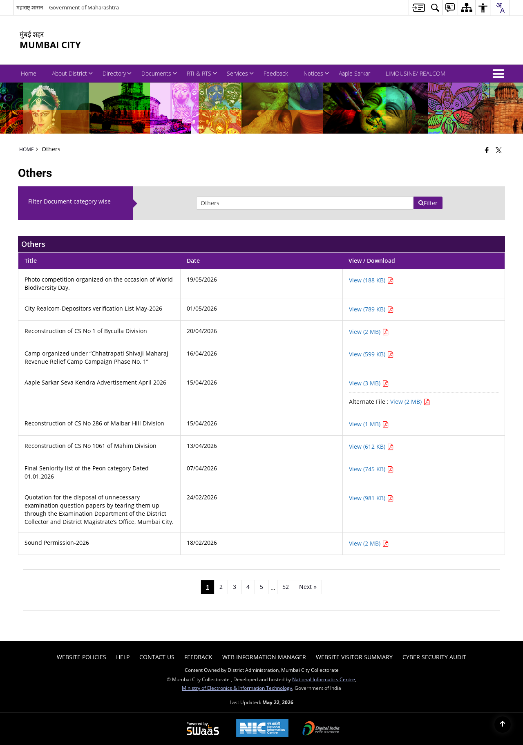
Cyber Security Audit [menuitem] (434, 657)
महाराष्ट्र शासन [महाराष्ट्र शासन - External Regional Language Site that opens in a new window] (29, 7)
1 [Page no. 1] (207, 587)
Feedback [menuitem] (276, 73)
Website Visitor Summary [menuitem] (354, 657)
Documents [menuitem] (159, 73)
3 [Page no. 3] (234, 587)
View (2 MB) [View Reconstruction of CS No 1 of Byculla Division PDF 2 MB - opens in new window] (369, 332)
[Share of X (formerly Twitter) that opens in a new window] (499, 150)
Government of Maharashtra (84, 7)
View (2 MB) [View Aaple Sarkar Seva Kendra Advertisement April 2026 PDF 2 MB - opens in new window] (410, 401)
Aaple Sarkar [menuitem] (354, 73)
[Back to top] (502, 724)
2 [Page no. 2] (221, 587)
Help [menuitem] (123, 657)
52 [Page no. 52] (285, 587)
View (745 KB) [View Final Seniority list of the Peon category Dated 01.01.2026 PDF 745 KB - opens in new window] (371, 469)
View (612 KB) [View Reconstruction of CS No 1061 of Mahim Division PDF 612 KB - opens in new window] (371, 446)
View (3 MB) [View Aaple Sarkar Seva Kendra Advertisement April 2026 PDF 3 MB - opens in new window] (369, 383)
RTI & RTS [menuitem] (202, 73)
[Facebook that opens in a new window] (487, 150)
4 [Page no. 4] (248, 587)
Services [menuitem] (240, 73)
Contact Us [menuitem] (156, 657)
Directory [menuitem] (117, 73)
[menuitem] (418, 7)
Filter (428, 203)
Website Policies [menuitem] (81, 657)
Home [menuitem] (28, 73)
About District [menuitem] (72, 73)
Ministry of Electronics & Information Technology (237, 688)
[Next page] (308, 587)
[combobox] (500, 8)
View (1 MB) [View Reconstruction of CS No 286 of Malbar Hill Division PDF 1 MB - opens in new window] (369, 424)
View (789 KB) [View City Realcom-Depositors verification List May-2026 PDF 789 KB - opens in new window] (371, 309)
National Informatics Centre (323, 679)
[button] (500, 73)
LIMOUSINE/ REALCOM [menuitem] (415, 73)
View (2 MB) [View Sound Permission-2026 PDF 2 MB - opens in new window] (369, 543)
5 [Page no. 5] (261, 587)
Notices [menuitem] (316, 73)
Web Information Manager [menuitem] (264, 657)
